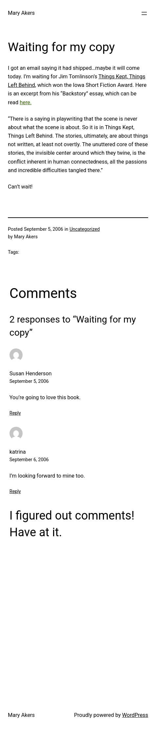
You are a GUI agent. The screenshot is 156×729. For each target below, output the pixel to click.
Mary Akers (21, 13)
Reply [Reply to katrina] (15, 491)
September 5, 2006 (29, 381)
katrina (18, 452)
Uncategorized (84, 229)
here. (25, 102)
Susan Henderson (31, 373)
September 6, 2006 (29, 460)
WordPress (135, 715)
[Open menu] (144, 13)
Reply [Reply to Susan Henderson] (15, 413)
